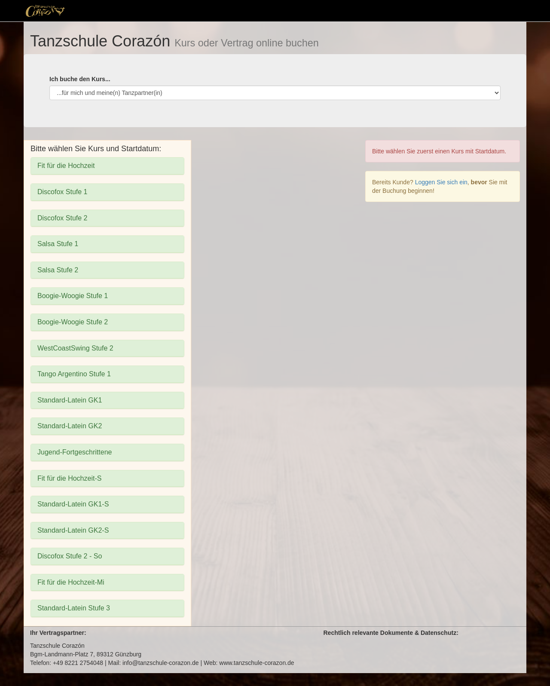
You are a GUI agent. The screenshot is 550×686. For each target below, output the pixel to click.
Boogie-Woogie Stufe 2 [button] (72, 322)
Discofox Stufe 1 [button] (62, 191)
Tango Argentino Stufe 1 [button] (74, 374)
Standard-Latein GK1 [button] (69, 400)
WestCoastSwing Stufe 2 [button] (75, 348)
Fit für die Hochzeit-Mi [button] (70, 582)
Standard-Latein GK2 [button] (69, 426)
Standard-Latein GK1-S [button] (73, 504)
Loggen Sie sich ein (441, 182)
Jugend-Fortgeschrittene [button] (74, 452)
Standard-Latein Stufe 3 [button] (73, 608)
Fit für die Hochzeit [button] (66, 165)
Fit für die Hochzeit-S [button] (69, 478)
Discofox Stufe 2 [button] (62, 218)
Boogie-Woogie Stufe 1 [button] (72, 295)
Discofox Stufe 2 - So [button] (69, 556)
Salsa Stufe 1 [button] (57, 243)
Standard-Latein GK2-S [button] (73, 530)
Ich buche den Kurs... (79, 79)
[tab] (107, 166)
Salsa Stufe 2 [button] (57, 270)
